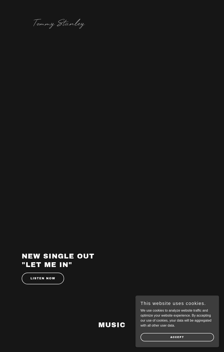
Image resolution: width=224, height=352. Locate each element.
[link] (58, 5)
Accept (177, 337)
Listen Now (42, 278)
